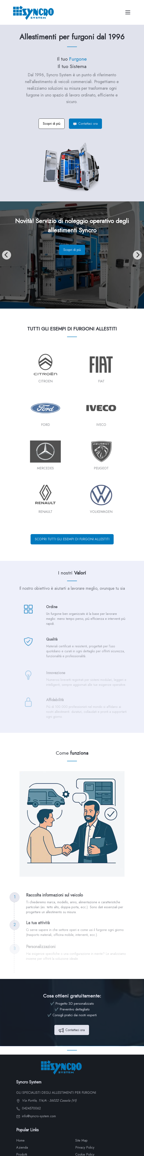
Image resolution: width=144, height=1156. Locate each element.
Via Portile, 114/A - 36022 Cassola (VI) (46, 1100)
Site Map (81, 1140)
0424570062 (28, 1108)
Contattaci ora (85, 123)
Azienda (22, 1147)
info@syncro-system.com (36, 1116)
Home (20, 1140)
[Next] (137, 255)
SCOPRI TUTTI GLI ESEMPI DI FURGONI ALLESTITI (72, 539)
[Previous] (6, 255)
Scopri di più (51, 123)
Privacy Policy (84, 1147)
